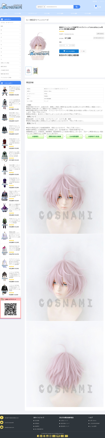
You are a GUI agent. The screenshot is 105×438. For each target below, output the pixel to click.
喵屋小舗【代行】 (5, 73)
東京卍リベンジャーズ (39, 20)
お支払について (64, 420)
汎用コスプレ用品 (5, 62)
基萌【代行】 (4, 66)
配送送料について (65, 426)
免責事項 (37, 426)
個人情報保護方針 (39, 429)
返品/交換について (65, 423)
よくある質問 (93, 426)
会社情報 (37, 420)
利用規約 (37, 423)
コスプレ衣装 (17, 13)
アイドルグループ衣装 (6, 77)
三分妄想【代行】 (5, 70)
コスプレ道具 (60, 13)
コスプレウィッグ (32, 13)
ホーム (5, 13)
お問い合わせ (93, 420)
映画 (2, 26)
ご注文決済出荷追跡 (94, 423)
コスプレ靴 (46, 13)
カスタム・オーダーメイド (7, 22)
